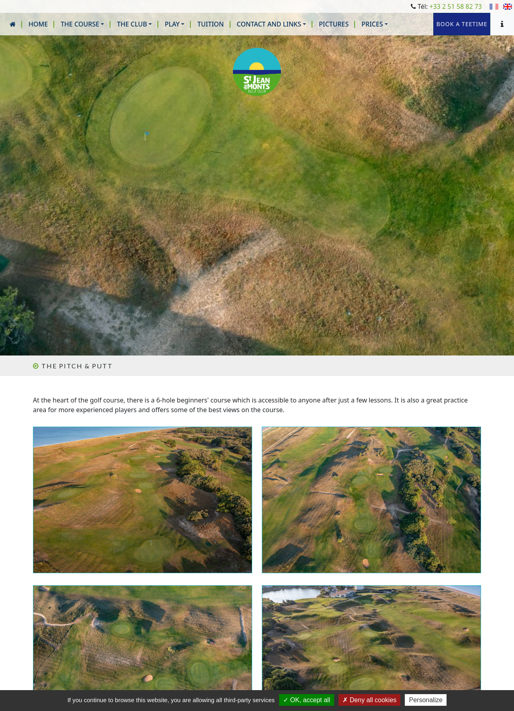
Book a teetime (451, 24)
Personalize (426, 700)
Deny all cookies (369, 700)
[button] (82, 24)
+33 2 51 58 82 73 (455, 6)
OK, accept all (306, 700)
